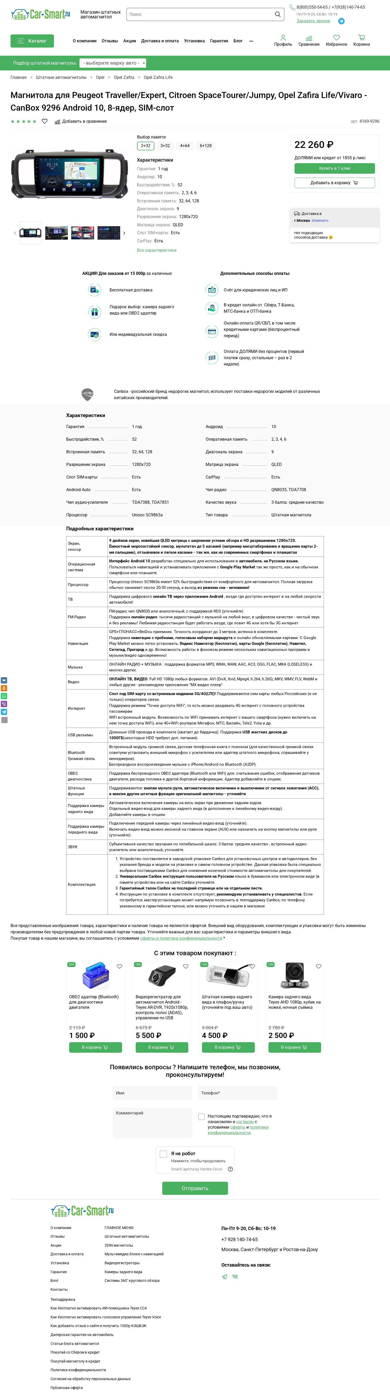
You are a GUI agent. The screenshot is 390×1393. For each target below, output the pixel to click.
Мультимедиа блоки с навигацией (134, 1254)
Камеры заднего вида (123, 1272)
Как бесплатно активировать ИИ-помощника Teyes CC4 (98, 1308)
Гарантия (219, 40)
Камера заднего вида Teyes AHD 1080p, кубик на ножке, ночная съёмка (294, 1002)
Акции (129, 40)
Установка (194, 40)
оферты (237, 1127)
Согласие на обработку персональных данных (90, 1379)
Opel (100, 77)
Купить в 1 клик (335, 168)
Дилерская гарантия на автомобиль (82, 1335)
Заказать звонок (313, 20)
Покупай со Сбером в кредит (75, 1352)
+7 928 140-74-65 (239, 1239)
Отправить (195, 1188)
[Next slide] (124, 233)
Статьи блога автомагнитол (74, 1343)
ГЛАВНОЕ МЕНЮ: (119, 1228)
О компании (85, 40)
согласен (245, 1121)
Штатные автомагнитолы (61, 77)
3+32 (165, 145)
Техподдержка (62, 1299)
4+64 (185, 145)
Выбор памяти (151, 137)
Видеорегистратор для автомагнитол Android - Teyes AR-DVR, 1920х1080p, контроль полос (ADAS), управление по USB (161, 1008)
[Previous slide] (15, 233)
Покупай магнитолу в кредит (75, 1361)
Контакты (59, 1289)
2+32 (145, 145)
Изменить (320, 220)
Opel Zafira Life (158, 77)
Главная (19, 77)
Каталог (32, 41)
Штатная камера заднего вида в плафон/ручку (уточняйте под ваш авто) (227, 1002)
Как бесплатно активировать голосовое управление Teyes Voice (105, 1317)
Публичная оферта (66, 1388)
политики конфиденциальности (238, 1130)
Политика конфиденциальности (78, 1370)
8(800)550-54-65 (309, 7)
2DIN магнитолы (119, 1245)
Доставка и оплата (160, 40)
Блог (238, 40)
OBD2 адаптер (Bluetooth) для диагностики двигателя (94, 1002)
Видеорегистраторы (122, 1263)
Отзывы (110, 40)
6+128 (206, 145)
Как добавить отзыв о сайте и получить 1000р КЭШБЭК (98, 1326)
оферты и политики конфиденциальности (181, 938)
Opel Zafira (124, 77)
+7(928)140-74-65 (348, 7)
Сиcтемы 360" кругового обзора (132, 1280)
